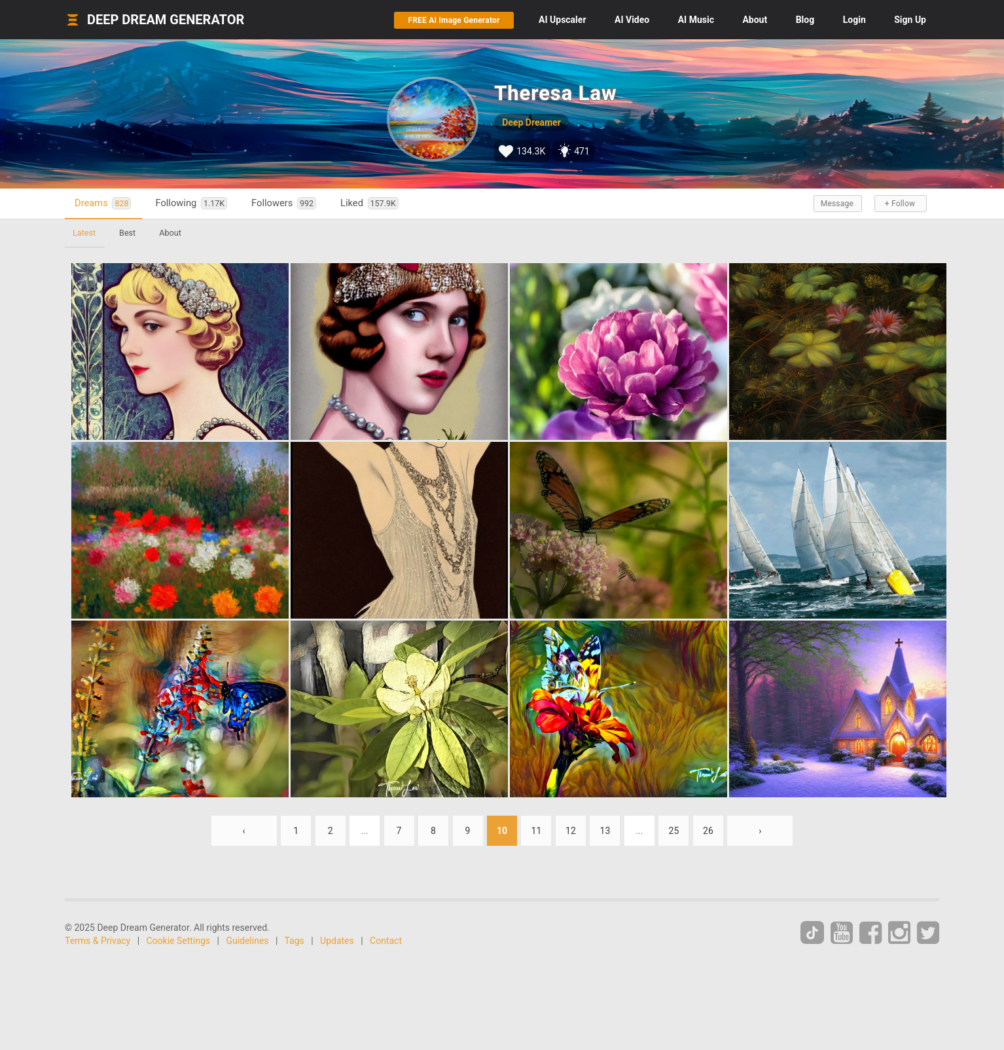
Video (632, 19)
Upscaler (562, 19)
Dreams (103, 203)
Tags (294, 940)
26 (708, 830)
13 (605, 830)
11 (536, 830)
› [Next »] (760, 830)
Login (854, 19)
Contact (386, 940)
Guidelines (247, 940)
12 (570, 830)
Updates (337, 940)
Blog (805, 19)
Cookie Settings (179, 940)
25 (674, 830)
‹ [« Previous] (244, 830)
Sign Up (910, 19)
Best (127, 233)
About (754, 19)
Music (696, 19)
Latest (84, 233)
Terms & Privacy (97, 940)
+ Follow (900, 203)
